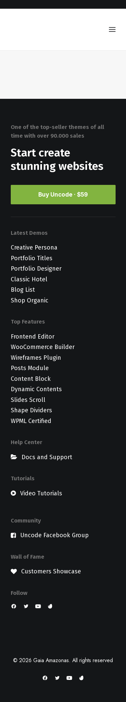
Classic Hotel (29, 279)
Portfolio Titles (31, 258)
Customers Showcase (51, 571)
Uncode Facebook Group (54, 535)
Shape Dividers (31, 410)
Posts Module (30, 368)
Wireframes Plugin (36, 357)
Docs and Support (47, 457)
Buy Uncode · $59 (63, 194)
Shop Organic (29, 300)
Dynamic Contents (36, 389)
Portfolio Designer (36, 268)
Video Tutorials (41, 493)
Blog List (23, 289)
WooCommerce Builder (43, 347)
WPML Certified (31, 421)
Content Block (31, 378)
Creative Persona (34, 247)
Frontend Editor (32, 336)
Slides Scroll (28, 400)
